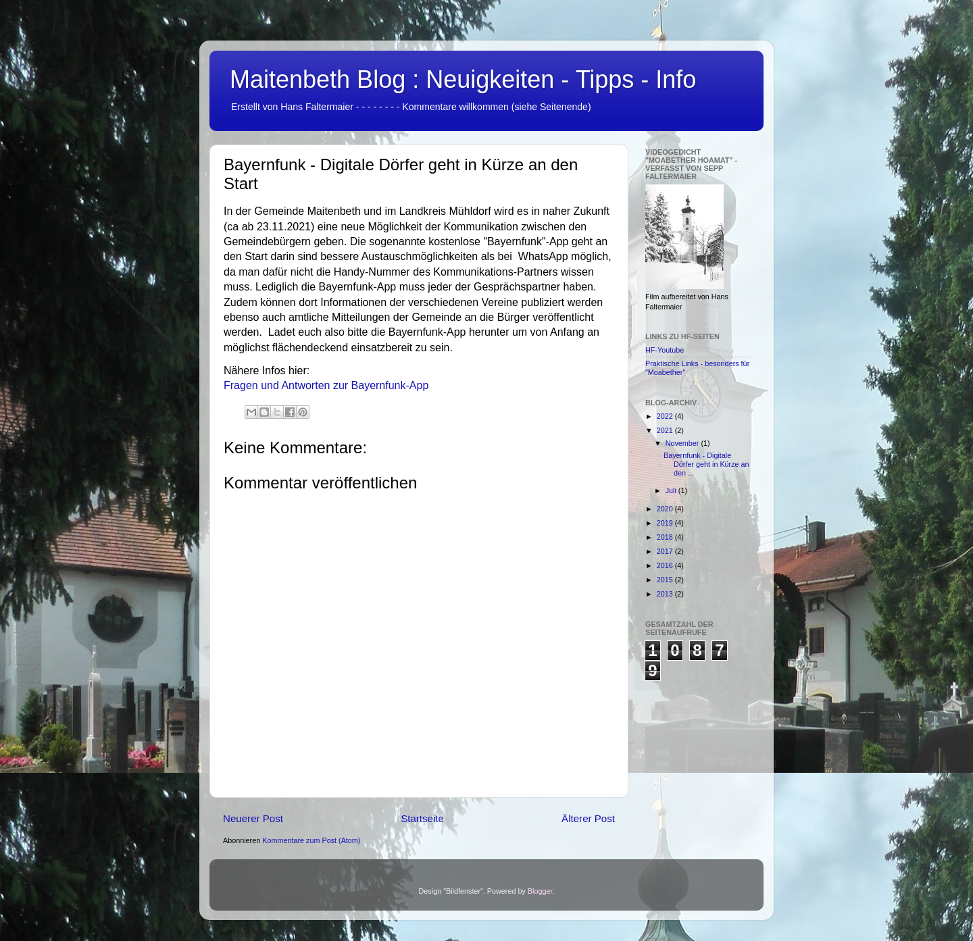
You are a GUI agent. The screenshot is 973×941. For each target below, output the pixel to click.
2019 (666, 523)
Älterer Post (588, 818)
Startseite (422, 818)
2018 (666, 537)
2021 (666, 430)
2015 (666, 580)
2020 (666, 509)
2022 (666, 416)
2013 (666, 594)
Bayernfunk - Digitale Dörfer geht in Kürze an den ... (706, 464)
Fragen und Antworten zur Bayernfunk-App (326, 385)
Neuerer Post (253, 818)
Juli (672, 490)
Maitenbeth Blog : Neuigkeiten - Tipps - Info (463, 79)
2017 (666, 551)
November (683, 443)
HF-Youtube (664, 350)
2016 (666, 565)
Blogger (540, 891)
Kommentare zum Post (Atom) (311, 840)
